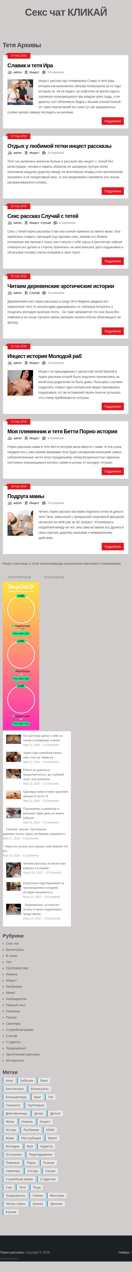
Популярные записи (19, 578)
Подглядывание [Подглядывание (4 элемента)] (40, 1154)
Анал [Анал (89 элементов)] (9, 1080)
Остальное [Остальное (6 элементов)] (14, 1154)
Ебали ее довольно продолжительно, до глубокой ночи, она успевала (43, 774)
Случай (46, 223)
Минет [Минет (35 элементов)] (52, 1138)
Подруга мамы (26, 495)
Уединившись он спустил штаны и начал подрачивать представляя (42, 909)
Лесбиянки (14, 986)
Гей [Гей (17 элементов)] (50, 1097)
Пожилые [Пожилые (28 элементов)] (13, 1163)
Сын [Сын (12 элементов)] (9, 1187)
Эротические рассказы (23, 1054)
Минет (11, 993)
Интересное (15, 1060)
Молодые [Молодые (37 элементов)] (13, 1146)
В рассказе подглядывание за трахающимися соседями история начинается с (43, 887)
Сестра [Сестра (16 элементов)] (32, 1171)
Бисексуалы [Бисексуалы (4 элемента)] (40, 1089)
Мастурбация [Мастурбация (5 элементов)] (31, 1138)
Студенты (13, 1042)
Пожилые (13, 1011)
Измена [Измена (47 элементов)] (27, 1121)
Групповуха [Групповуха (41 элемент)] (36, 1105)
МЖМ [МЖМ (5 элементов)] (50, 1130)
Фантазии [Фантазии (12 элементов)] (57, 1195)
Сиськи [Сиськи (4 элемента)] (50, 1171)
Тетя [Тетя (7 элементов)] (22, 1187)
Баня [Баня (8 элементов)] (43, 1080)
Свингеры (13, 1023)
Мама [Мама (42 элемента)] (10, 1138)
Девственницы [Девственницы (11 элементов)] (16, 1113)
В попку (11, 956)
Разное (11, 1017)
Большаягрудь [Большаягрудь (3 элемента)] (16, 1097)
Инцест (34, 72)
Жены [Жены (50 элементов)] (10, 1121)
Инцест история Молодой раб (45, 355)
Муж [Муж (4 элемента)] (30, 1146)
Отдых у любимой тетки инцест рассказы (59, 145)
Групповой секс (17, 968)
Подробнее (112, 121)
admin (18, 72)
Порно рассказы (12, 1252)
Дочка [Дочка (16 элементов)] (38, 1113)
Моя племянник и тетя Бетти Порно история (62, 431)
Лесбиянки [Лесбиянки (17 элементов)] (31, 1130)
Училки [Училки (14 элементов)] (37, 1195)
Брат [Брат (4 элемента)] (37, 1097)
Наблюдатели (16, 999)
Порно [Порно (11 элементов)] (31, 1163)
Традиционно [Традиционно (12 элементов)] (15, 1195)
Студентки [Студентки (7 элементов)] (47, 1179)
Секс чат (12, 943)
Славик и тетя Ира (30, 65)
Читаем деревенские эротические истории (61, 285)
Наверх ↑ (125, 1252)
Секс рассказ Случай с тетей (43, 215)
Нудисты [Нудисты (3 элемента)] (46, 1146)
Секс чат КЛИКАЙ (66, 12)
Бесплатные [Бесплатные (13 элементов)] (15, 1089)
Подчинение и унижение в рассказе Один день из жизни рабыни (43, 813)
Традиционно (16, 1048)
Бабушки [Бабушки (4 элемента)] (26, 1080)
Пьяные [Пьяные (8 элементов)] (49, 1163)
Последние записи (54, 578)
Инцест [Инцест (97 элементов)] (45, 1121)
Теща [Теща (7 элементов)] (37, 1187)
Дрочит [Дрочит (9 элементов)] (55, 1113)
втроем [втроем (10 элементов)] (11, 1212)
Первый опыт (16, 1005)
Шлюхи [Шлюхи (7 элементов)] (38, 1204)
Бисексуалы (15, 949)
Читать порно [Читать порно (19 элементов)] (16, 1204)
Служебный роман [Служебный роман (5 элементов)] (19, 1179)
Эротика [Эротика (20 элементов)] (56, 1204)
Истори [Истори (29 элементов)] (11, 1130)
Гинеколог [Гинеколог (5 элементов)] (13, 1105)
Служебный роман (20, 1030)
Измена (11, 974)
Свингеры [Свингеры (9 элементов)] (13, 1171)
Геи (8, 962)
